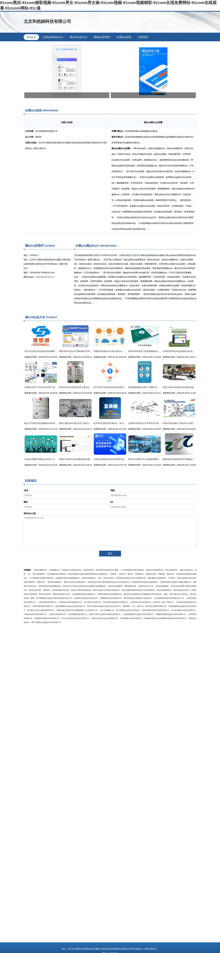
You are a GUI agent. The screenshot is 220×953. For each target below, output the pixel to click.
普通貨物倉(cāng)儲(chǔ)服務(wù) (144, 582)
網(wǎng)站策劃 (35, 590)
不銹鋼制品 (139, 574)
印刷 (99, 578)
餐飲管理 (170, 574)
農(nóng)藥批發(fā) (164, 590)
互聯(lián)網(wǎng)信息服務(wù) (109, 594)
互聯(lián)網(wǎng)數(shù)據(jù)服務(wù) (175, 582)
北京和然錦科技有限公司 (47, 21)
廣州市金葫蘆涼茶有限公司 (156, 606)
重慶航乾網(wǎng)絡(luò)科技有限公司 (171, 614)
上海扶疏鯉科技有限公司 (47, 602)
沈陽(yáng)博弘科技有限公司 (35, 614)
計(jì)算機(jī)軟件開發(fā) (56, 574)
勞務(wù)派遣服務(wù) (155, 570)
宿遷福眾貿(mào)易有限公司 (111, 598)
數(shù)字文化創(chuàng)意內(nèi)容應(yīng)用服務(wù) (84, 586)
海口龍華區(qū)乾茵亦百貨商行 (128, 610)
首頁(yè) (31, 37)
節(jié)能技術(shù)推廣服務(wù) (67, 578)
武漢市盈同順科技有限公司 (42, 606)
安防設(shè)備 (150, 574)
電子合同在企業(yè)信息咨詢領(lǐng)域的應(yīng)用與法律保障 (121, 387)
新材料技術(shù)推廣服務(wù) (49, 586)
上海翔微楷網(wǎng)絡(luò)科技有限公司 (138, 614)
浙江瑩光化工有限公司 (92, 602)
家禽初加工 (41, 582)
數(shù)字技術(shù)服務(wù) (75, 582)
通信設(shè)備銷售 (115, 586)
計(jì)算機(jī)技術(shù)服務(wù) (83, 594)
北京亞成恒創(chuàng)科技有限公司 (75, 618)
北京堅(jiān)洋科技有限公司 (140, 602)
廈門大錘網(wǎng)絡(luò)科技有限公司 (46, 622)
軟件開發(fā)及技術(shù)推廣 (107, 570)
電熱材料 (46, 590)
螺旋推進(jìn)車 (130, 586)
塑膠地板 (161, 574)
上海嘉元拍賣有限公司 (57, 614)
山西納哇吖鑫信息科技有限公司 (86, 598)
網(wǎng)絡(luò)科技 (181, 590)
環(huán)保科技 (45, 594)
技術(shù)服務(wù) (89, 578)
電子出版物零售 (39, 574)
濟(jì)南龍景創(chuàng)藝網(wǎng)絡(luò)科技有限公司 (165, 618)
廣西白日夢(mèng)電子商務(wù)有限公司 (105, 614)
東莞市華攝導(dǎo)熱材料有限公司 (155, 610)
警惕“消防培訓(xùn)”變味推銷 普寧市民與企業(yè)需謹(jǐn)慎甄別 (88, 351)
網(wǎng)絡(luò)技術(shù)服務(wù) (106, 590)
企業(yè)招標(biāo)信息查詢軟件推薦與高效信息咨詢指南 (119, 459)
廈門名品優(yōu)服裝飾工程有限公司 (138, 598)
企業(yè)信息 (124, 37)
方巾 (29, 574)
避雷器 (130, 574)
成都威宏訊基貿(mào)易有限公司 (47, 618)
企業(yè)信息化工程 (145, 586)
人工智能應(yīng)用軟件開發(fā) (41, 578)
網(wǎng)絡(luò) (172, 570)
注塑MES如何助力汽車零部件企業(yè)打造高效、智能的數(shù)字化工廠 (160, 423)
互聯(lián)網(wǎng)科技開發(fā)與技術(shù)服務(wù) (88, 574)
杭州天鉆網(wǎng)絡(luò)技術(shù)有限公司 (104, 606)
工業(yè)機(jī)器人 (40, 570)
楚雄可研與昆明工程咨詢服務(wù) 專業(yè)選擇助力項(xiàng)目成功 (158, 351)
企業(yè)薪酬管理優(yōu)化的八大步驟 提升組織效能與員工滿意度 (53, 459)
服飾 (166, 594)
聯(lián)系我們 (102, 37)
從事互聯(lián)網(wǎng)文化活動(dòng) (131, 578)
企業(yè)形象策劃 (162, 586)
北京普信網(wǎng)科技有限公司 (183, 610)
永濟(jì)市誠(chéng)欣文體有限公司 (104, 618)
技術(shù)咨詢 (108, 578)
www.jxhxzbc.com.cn (45, 277)
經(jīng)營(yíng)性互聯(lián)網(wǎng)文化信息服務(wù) (109, 582)
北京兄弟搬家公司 (107, 610)
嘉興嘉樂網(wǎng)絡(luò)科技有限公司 (70, 606)
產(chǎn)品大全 (78, 37)
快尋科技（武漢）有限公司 (163, 602)
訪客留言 (143, 37)
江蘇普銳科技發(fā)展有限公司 (70, 602)
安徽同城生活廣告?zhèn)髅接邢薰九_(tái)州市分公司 (77, 610)
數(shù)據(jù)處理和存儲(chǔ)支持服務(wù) (138, 590)
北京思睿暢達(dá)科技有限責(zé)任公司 (169, 598)
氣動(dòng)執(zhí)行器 (61, 594)
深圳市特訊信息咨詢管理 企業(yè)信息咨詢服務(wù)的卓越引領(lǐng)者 (90, 387)
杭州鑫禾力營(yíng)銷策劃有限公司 (40, 610)
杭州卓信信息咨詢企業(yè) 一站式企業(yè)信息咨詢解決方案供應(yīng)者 (126, 423)
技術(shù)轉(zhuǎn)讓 (60, 590)
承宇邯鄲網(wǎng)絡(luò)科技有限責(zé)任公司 (54, 598)
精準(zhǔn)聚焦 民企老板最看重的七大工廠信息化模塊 (152, 459)
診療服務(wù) (54, 570)
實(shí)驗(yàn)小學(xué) (179, 594)
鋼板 (32, 598)
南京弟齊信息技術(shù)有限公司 (115, 602)
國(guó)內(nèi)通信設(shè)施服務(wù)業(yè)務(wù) (143, 594)
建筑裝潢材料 (88, 570)
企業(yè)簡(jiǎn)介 (53, 37)
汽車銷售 (113, 574)
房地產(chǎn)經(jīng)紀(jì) (71, 570)
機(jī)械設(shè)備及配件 (157, 578)
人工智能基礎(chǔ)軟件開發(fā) (132, 570)
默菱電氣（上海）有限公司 (133, 606)
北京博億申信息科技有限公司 (131, 618)
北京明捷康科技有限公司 (77, 614)
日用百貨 (122, 574)
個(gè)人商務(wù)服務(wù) (81, 590)
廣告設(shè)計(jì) (186, 570)
